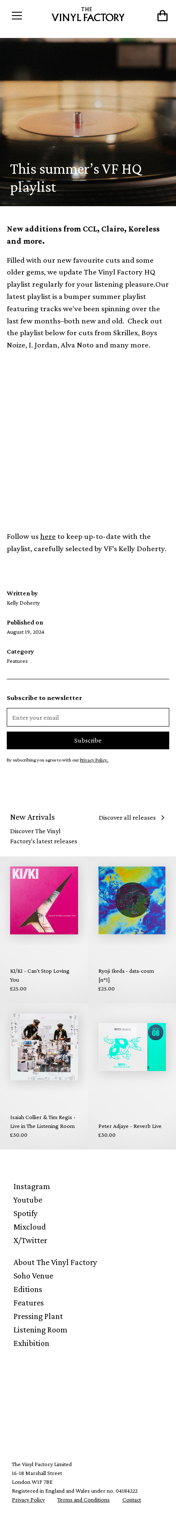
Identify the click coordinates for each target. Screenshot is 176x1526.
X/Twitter (30, 1240)
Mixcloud (30, 1226)
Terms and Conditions (83, 1499)
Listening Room (41, 1329)
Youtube (28, 1199)
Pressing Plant (38, 1316)
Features (29, 1302)
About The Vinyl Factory (55, 1262)
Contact (131, 1499)
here (48, 536)
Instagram (32, 1186)
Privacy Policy (28, 1499)
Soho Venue (33, 1275)
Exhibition (31, 1343)
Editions (28, 1289)
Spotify (26, 1213)
